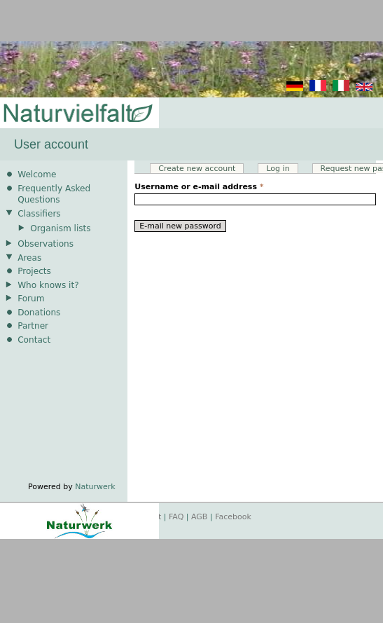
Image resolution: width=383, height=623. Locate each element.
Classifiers (39, 214)
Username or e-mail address (198, 186)
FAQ (176, 516)
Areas (29, 258)
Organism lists (60, 228)
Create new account (196, 168)
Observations (46, 244)
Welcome (37, 174)
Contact (34, 340)
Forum (31, 298)
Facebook (233, 516)
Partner (33, 326)
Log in (277, 168)
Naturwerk (95, 486)
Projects (34, 271)
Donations (39, 312)
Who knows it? (48, 285)
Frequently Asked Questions (54, 194)
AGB (199, 516)
